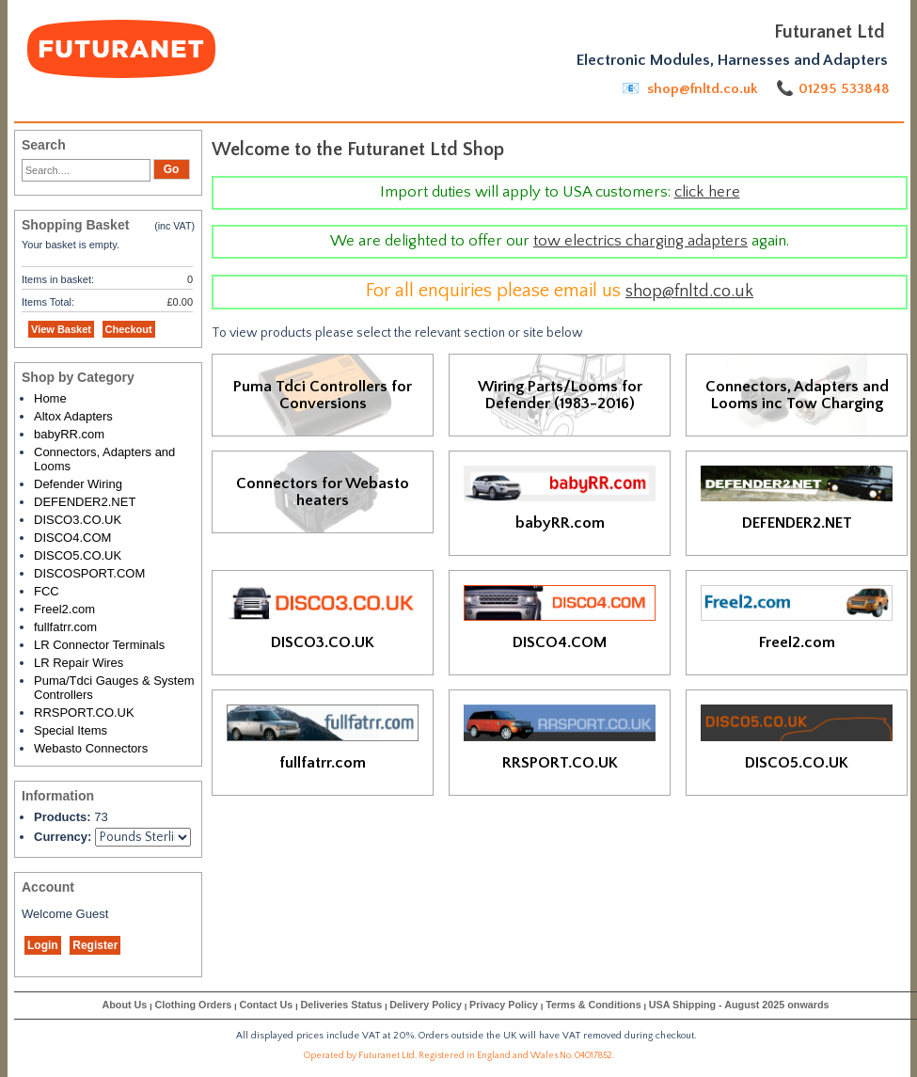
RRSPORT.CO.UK (84, 712)
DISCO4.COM (72, 538)
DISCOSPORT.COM (89, 573)
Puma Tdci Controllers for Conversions (322, 395)
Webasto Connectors (91, 748)
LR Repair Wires (78, 663)
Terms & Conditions (592, 1004)
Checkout (128, 329)
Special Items (70, 730)
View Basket (61, 329)
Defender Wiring (78, 484)
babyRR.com (69, 434)
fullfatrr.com (65, 627)
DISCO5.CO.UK (77, 555)
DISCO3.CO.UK (77, 520)
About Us (124, 1004)
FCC (46, 591)
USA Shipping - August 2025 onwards (739, 1004)
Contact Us (265, 1004)
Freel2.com (64, 609)
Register (95, 945)
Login (42, 945)
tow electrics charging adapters (640, 240)
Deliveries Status (341, 1004)
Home (50, 398)
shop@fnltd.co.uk (689, 291)
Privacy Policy (503, 1004)
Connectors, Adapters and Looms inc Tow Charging (797, 395)
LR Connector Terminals (99, 645)
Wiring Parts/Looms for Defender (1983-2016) (560, 395)
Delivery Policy (425, 1004)
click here (707, 191)
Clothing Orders (192, 1004)
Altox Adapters (73, 416)
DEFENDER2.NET (84, 502)
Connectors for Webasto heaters (322, 492)
